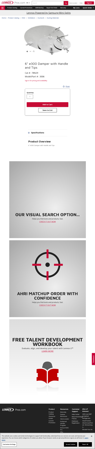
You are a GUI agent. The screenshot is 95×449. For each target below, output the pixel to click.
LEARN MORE (48, 351)
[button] (66, 3)
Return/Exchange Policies (76, 418)
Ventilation (31, 18)
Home (4, 18)
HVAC (23, 18)
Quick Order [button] (87, 8)
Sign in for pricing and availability (36, 81)
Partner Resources (63, 415)
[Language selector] (27, 3)
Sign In (89, 3)
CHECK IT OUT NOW (47, 222)
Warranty (63, 8)
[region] (47, 441)
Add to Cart (47, 104)
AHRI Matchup (39, 8)
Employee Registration (76, 422)
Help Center (75, 414)
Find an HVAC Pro (64, 429)
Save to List (48, 110)
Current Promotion (52, 422)
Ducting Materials (53, 18)
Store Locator (73, 3)
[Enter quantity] (30, 96)
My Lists (76, 8)
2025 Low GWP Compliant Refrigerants (87, 416)
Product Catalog (12, 8)
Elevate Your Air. (87, 429)
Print (66, 86)
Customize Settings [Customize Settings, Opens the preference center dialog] (9, 444)
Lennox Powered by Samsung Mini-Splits (49, 12)
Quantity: (30, 93)
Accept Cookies (70, 444)
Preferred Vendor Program (63, 423)
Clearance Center (52, 417)
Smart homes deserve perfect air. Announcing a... (87, 424)
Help (81, 3)
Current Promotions (26, 8)
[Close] (91, 436)
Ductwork (41, 18)
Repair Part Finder (52, 8)
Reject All (85, 444)
